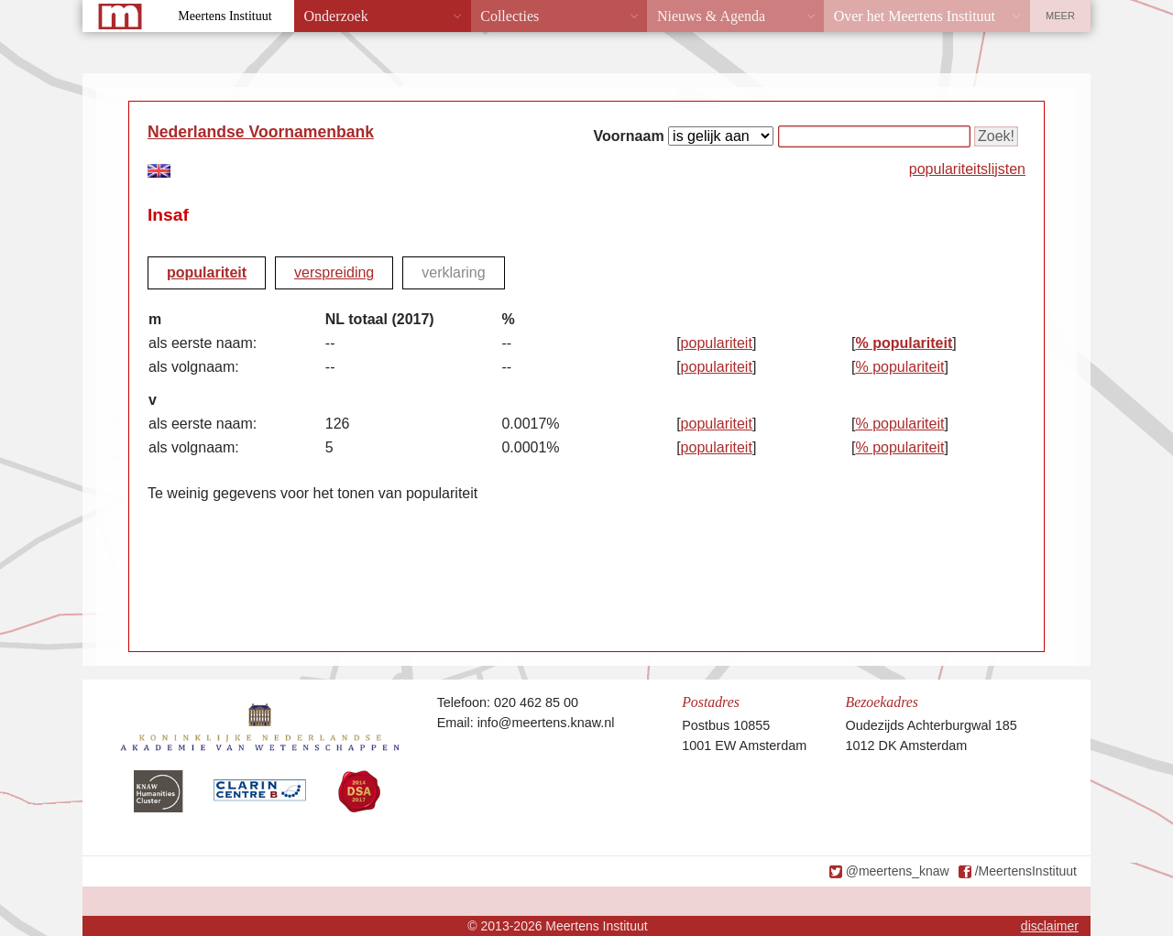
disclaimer (1050, 926)
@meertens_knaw (897, 871)
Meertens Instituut (224, 16)
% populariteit (903, 343)
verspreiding (334, 272)
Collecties (509, 16)
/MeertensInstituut (1026, 871)
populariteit (207, 272)
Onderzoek (336, 16)
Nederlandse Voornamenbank (261, 132)
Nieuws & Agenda (711, 16)
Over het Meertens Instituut (914, 16)
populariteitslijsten (967, 169)
